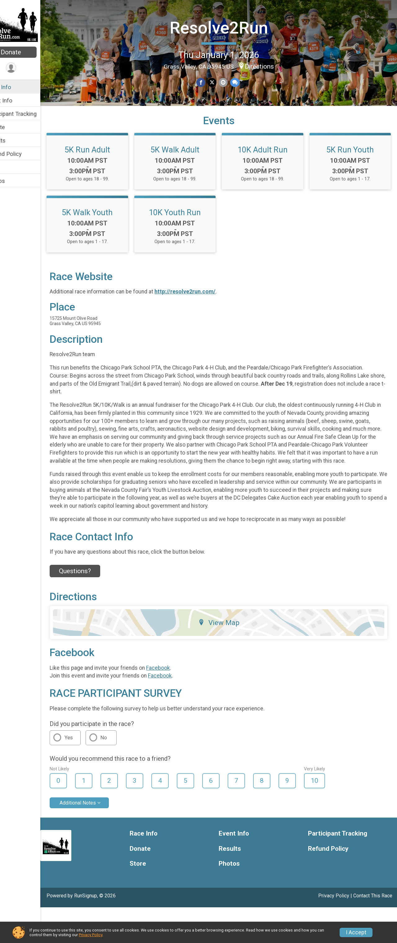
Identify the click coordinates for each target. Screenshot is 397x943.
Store (12, 167)
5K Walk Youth (228, 240)
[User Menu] (29, 68)
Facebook (177, 703)
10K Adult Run (339, 177)
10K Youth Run (338, 240)
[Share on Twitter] (221, 81)
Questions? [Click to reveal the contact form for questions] (93, 606)
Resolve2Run (228, 27)
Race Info (17, 87)
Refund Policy (22, 154)
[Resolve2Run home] (29, 23)
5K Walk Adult (227, 177)
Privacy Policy (90, 934)
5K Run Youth (117, 240)
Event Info (18, 100)
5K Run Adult (117, 177)
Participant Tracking (30, 114)
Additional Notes (96, 838)
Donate (29, 52)
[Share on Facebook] (210, 81)
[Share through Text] (243, 81)
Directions (268, 65)
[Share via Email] (232, 81)
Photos (14, 181)
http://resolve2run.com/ (203, 319)
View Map (228, 658)
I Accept (356, 932)
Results (14, 140)
